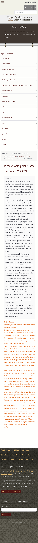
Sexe (3, 123)
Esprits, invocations (8, 69)
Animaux (4, 144)
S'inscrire (6, 514)
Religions (4, 107)
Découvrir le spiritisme (11, 491)
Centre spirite (6, 64)
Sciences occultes (7, 117)
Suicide (4, 139)
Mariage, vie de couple (9, 74)
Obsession (5, 96)
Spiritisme (5, 128)
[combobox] (25, 12)
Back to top (19, 534)
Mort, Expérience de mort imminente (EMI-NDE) (17, 85)
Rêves (3, 112)
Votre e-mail (5, 506)
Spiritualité (5, 134)
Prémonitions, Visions (8, 101)
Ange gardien (6, 58)
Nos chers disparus (7, 90)
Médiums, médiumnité (8, 80)
